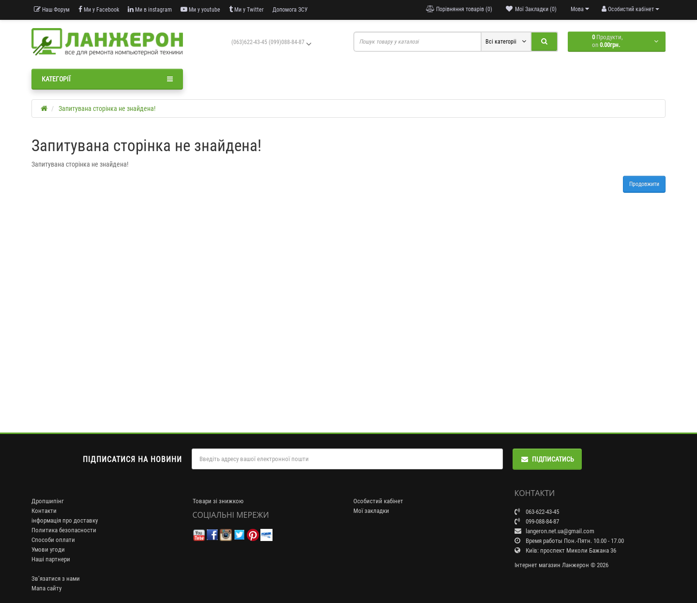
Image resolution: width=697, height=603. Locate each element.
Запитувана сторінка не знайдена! (107, 108)
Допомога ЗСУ (290, 9)
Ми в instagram (150, 9)
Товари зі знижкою (218, 501)
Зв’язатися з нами (55, 578)
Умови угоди (48, 549)
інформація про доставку (64, 520)
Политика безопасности (63, 530)
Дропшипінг (47, 501)
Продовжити (644, 184)
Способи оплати (53, 539)
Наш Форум (52, 9)
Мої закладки (371, 510)
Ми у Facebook (98, 9)
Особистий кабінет (378, 501)
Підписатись (547, 459)
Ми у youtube (200, 9)
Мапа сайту (46, 588)
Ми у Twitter (246, 9)
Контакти (44, 510)
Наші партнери (50, 559)
